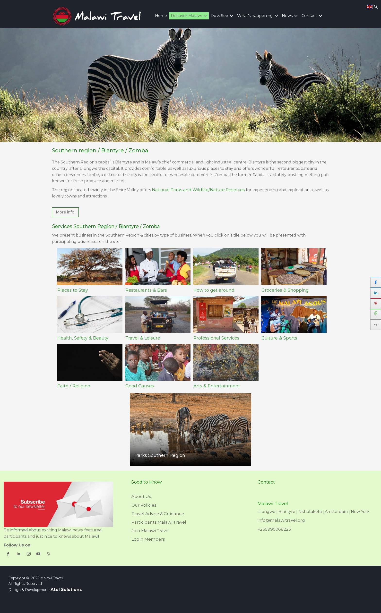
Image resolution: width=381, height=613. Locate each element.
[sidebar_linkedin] (375, 293)
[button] (65, 212)
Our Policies (143, 505)
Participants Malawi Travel (158, 522)
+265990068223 (274, 529)
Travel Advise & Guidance (157, 513)
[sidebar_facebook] (375, 282)
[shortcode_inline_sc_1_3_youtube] (38, 554)
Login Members (148, 539)
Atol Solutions (66, 589)
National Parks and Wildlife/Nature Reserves (198, 189)
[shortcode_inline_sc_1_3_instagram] (29, 554)
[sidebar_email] (375, 325)
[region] (190, 85)
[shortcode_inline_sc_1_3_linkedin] (19, 554)
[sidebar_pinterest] (375, 303)
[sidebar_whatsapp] (375, 314)
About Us (141, 496)
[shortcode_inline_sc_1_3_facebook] (9, 554)
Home (161, 15)
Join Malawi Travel (150, 530)
